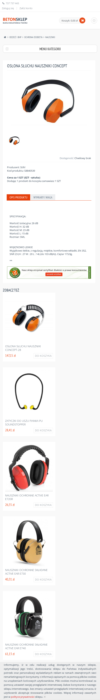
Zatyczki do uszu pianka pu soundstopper (24, 422)
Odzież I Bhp (15, 37)
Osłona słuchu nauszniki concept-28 (23, 348)
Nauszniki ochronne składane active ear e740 (26, 646)
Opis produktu (18, 197)
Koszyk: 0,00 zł (70, 20)
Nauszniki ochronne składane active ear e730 (26, 571)
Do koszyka (43, 356)
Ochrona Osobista (33, 37)
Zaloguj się (8, 8)
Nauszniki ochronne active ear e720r (27, 497)
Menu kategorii (50, 49)
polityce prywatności (22, 696)
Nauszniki (50, 37)
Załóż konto (26, 8)
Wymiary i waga (42, 197)
